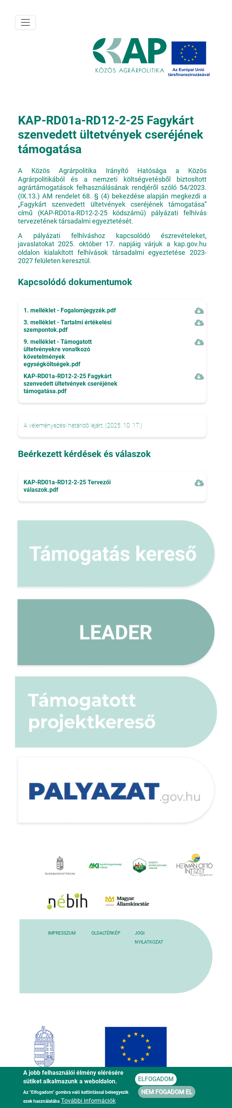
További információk (88, 1101)
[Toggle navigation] (25, 22)
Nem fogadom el (166, 1092)
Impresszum (62, 933)
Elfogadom (156, 1079)
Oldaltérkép (105, 933)
